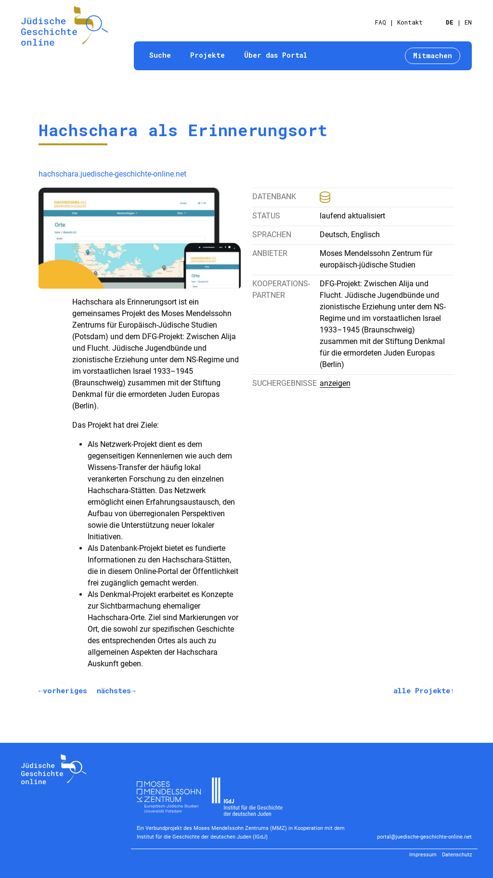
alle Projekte (421, 690)
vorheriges (65, 690)
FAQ (380, 22)
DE (450, 22)
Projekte (207, 55)
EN (468, 22)
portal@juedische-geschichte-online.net (424, 837)
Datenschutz (457, 855)
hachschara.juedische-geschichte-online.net (112, 173)
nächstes (114, 690)
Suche (160, 55)
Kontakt (410, 22)
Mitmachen (432, 55)
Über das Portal (275, 55)
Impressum (423, 855)
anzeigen (335, 383)
